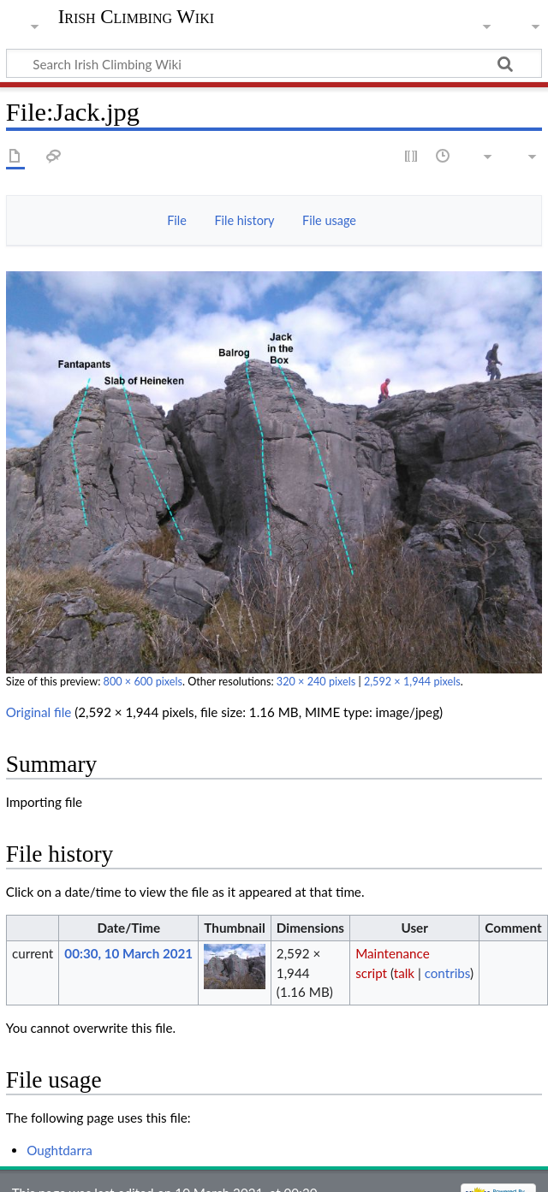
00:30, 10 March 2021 (128, 953)
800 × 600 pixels (143, 681)
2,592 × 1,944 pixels (412, 681)
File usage (329, 220)
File (177, 220)
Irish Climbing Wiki (136, 17)
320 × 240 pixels (316, 681)
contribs (447, 973)
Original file (39, 712)
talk (404, 973)
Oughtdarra (59, 1150)
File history (244, 220)
